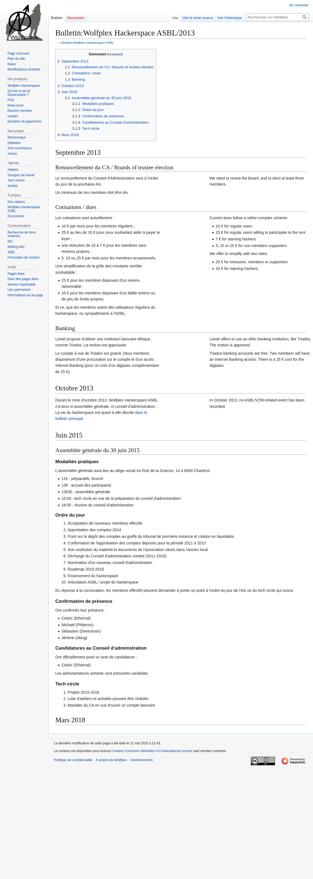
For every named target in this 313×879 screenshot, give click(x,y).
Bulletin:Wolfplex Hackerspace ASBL (87, 42)
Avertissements (141, 760)
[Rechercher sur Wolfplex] (277, 17)
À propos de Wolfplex (111, 760)
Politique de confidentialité (73, 760)
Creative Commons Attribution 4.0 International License (151, 751)
